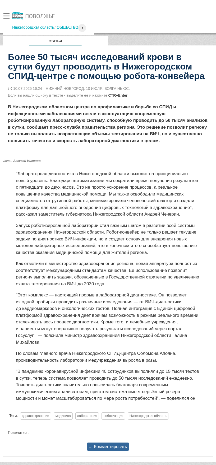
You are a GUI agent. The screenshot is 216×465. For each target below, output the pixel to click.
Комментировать (108, 446)
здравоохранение (35, 416)
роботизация (113, 416)
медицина (63, 416)
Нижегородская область (32, 27)
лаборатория (87, 416)
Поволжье (40, 16)
